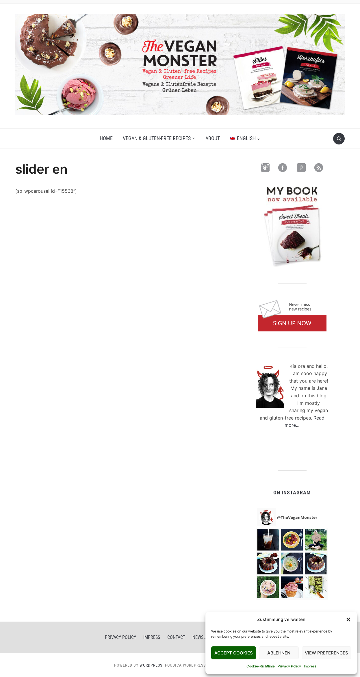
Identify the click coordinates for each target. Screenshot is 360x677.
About (212, 138)
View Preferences (326, 653)
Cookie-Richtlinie (260, 666)
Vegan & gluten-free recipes (157, 138)
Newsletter (205, 637)
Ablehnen (278, 653)
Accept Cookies (233, 653)
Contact (176, 637)
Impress (310, 666)
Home (106, 138)
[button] (348, 619)
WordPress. (152, 665)
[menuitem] (245, 138)
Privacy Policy (289, 666)
